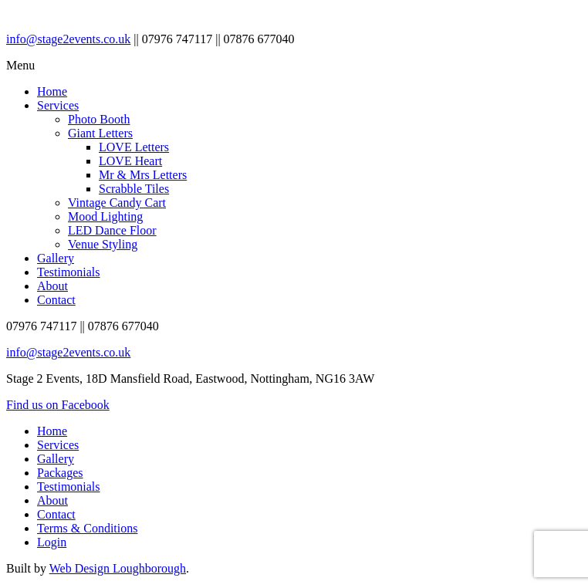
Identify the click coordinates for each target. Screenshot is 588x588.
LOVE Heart (130, 160)
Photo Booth (99, 119)
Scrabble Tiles (134, 188)
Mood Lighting (105, 216)
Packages (60, 472)
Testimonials (68, 272)
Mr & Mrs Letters (143, 174)
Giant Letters (100, 133)
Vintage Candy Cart (117, 202)
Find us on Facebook (58, 404)
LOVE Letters (134, 147)
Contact (56, 299)
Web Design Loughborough (117, 568)
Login (51, 542)
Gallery (55, 258)
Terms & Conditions (87, 528)
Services (58, 105)
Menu (20, 65)
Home (52, 91)
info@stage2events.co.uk (68, 39)
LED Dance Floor (112, 230)
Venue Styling (102, 244)
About (52, 285)
